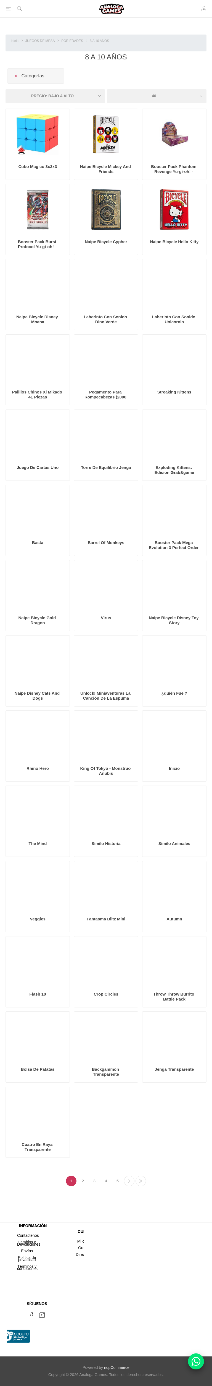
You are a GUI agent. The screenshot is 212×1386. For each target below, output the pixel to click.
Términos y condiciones (27, 1267)
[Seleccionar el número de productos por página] (156, 96)
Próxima (129, 1181)
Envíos (27, 1251)
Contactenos (28, 1235)
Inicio (14, 41)
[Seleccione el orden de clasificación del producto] (55, 96)
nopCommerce (116, 1367)
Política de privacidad (27, 1258)
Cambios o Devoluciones (28, 1243)
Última (141, 1181)
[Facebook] (31, 1315)
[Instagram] (42, 1315)
